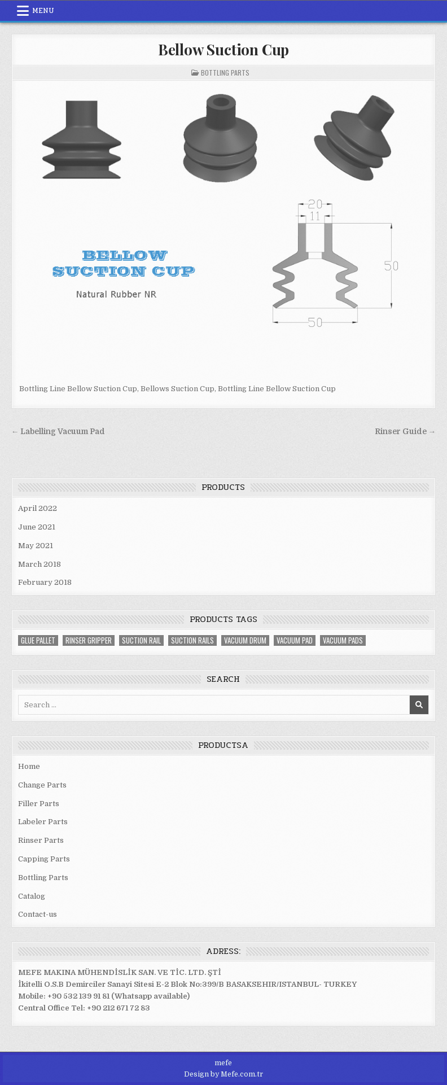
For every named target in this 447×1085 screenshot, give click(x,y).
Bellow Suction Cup (223, 49)
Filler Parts (38, 803)
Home (29, 766)
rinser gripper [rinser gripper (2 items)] (88, 640)
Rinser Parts (41, 840)
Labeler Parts (43, 821)
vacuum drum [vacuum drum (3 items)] (245, 640)
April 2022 (37, 508)
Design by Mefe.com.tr (223, 1074)
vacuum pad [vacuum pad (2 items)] (295, 640)
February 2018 (45, 582)
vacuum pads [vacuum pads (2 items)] (343, 640)
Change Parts (42, 785)
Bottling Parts (225, 72)
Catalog (31, 896)
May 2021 (35, 545)
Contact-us (37, 914)
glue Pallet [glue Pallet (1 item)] (38, 640)
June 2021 (36, 527)
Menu (43, 10)
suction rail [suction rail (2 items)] (141, 640)
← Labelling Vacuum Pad (58, 431)
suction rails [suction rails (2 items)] (192, 640)
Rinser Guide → (405, 431)
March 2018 (39, 564)
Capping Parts (44, 859)
